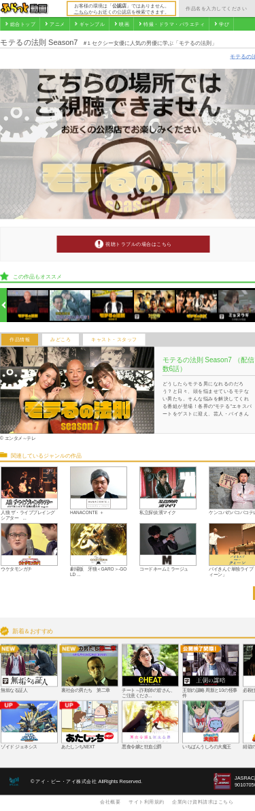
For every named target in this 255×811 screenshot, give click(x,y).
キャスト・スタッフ (114, 340)
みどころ (60, 340)
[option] (28, 305)
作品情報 (20, 340)
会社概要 (110, 801)
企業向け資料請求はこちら (202, 801)
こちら (81, 11)
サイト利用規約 (147, 801)
